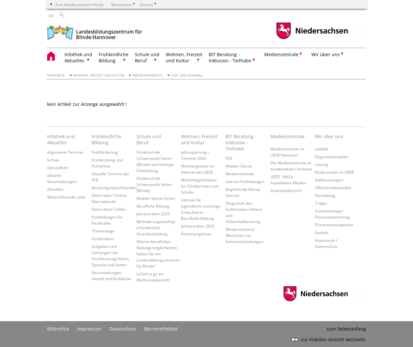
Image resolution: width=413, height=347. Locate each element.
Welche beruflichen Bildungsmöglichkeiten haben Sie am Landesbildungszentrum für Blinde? (158, 254)
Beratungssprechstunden (114, 187)
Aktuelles (55, 189)
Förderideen (103, 238)
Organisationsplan (331, 156)
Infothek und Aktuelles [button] (78, 57)
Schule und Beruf (148, 139)
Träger (321, 203)
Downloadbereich (286, 190)
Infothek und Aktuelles (61, 139)
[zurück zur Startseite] (94, 31)
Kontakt (321, 232)
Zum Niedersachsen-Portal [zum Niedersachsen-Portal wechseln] (79, 4)
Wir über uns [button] (325, 54)
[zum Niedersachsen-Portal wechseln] (312, 38)
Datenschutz (122, 329)
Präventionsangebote (334, 224)
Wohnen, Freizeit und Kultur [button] (184, 57)
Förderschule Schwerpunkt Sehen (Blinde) (154, 184)
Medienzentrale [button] (281, 54)
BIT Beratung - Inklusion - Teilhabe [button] (230, 57)
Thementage (103, 230)
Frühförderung (105, 152)
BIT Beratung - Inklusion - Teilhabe (241, 142)
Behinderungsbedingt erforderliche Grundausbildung (155, 227)
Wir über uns (329, 136)
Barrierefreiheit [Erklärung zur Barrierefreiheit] (161, 329)
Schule (53, 159)
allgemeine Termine (65, 152)
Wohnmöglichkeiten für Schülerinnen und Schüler (199, 186)
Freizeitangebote (147, 75)
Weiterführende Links (66, 196)
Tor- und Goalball (187, 75)
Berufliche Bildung (152, 206)
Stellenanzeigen (329, 179)
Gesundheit (57, 167)
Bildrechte (58, 329)
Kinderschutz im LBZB (334, 172)
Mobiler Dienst (239, 165)
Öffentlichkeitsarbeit (333, 187)
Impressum (89, 329)
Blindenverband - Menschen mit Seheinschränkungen (244, 235)
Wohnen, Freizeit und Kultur (98, 75)
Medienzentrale (240, 173)
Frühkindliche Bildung (106, 139)
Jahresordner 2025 (153, 213)
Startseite (56, 75)
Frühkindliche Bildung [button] (113, 57)
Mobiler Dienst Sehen (155, 198)
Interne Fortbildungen (245, 181)
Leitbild (321, 148)
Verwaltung (325, 195)
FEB (229, 158)
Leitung (321, 164)
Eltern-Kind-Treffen (109, 209)
